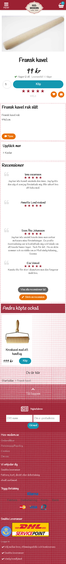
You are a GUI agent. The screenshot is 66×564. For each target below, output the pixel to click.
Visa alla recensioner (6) (33, 289)
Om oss (5, 456)
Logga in (5, 541)
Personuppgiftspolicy (12, 446)
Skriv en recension (33, 297)
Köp (38, 84)
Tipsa (8, 136)
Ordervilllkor (7, 440)
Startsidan (8, 381)
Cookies (5, 451)
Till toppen (33, 391)
